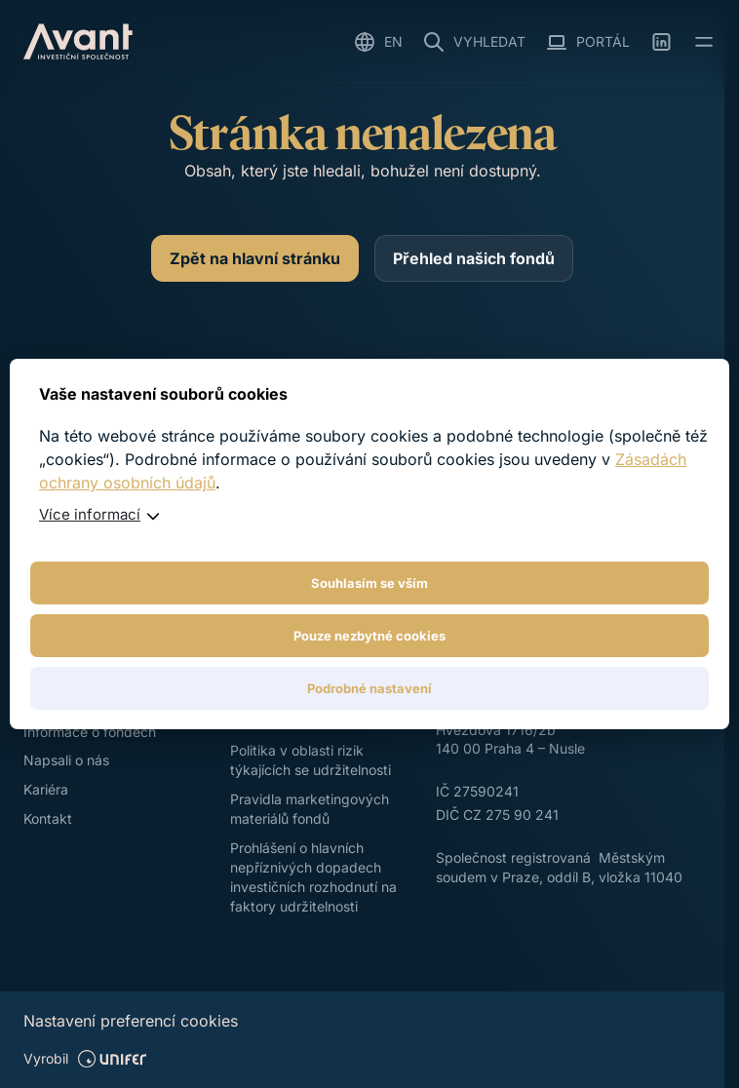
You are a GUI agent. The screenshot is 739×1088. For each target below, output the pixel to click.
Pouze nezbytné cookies (369, 635)
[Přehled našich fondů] (473, 258)
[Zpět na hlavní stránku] (255, 258)
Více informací (89, 514)
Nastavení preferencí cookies (130, 1020)
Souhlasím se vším (369, 583)
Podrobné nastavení (369, 688)
